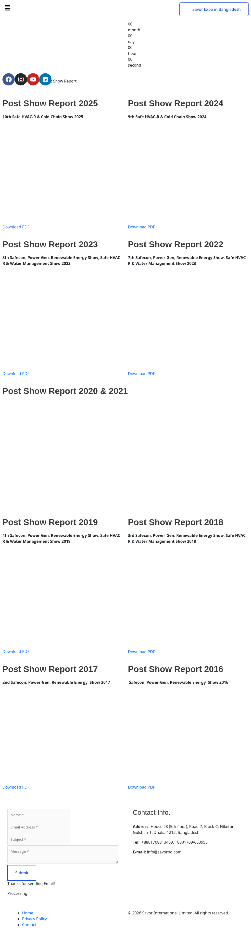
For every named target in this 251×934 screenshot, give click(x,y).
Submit (21, 872)
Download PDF (15, 227)
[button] (62, 7)
